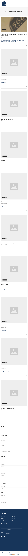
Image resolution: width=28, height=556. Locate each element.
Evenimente (3, 486)
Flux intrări (2, 497)
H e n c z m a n (4, 201)
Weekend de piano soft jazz (7, 119)
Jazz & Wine (3, 78)
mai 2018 (2, 477)
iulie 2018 (2, 475)
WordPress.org (3, 502)
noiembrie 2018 (3, 468)
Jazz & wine (3, 325)
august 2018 (3, 473)
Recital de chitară (5, 367)
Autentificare (3, 495)
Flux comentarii (3, 500)
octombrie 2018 (3, 471)
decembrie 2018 (3, 466)
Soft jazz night (4, 284)
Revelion (3, 160)
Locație (2, 488)
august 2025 (3, 459)
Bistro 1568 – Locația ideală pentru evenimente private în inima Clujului (12, 438)
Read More (17, 554)
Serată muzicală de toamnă (7, 243)
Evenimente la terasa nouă (7, 408)
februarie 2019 (3, 464)
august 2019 (3, 462)
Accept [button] (14, 554)
